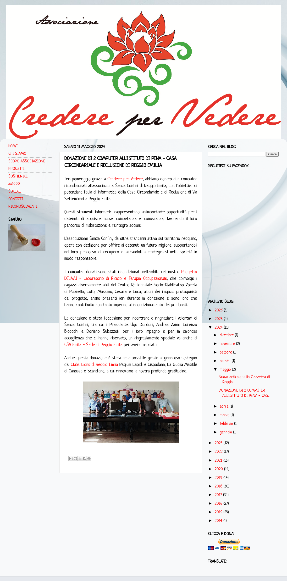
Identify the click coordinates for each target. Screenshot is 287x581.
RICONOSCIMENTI (22, 206)
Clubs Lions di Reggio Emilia (94, 364)
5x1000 (14, 184)
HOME (13, 146)
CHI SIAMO (17, 153)
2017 (219, 495)
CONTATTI (15, 199)
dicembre (227, 335)
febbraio (227, 423)
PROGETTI (16, 168)
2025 (219, 319)
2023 (219, 443)
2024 (219, 327)
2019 (219, 478)
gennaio (226, 432)
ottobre (226, 352)
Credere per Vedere (125, 179)
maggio (226, 369)
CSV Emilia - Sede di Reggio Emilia (93, 345)
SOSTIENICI (18, 176)
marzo (225, 415)
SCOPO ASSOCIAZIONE (26, 161)
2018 (219, 486)
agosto (226, 361)
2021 (219, 460)
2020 (219, 469)
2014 (219, 521)
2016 (219, 503)
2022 (219, 451)
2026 (219, 310)
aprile (225, 406)
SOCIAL (14, 191)
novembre (228, 344)
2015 (219, 512)
